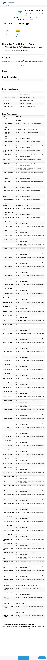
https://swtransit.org (26, 628)
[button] (43, 2)
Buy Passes (23, 658)
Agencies (3, 5)
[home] (8, 2)
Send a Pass (10, 60)
